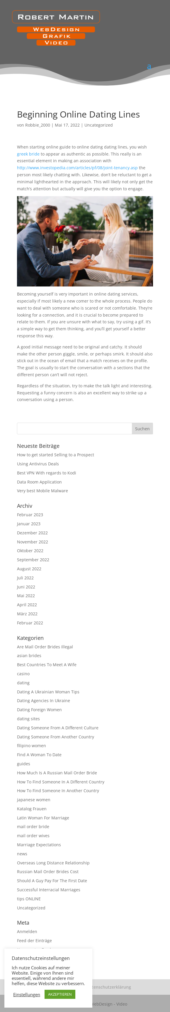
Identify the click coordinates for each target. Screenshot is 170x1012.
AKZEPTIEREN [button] (60, 994)
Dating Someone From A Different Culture (57, 727)
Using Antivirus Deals (38, 464)
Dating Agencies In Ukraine (43, 700)
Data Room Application (39, 482)
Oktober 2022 (30, 550)
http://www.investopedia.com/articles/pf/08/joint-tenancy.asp (77, 167)
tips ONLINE (29, 899)
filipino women (31, 745)
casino (23, 673)
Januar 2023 (28, 523)
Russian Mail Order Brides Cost (48, 871)
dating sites (28, 718)
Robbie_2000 (37, 125)
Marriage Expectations (39, 844)
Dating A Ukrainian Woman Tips (48, 692)
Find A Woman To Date (39, 754)
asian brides (29, 655)
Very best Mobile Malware (42, 490)
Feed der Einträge (34, 940)
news (22, 853)
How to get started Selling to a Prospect (55, 454)
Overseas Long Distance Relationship (53, 863)
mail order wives (33, 835)
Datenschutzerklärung (108, 987)
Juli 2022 (25, 578)
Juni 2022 (26, 587)
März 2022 (27, 613)
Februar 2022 (30, 623)
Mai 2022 (26, 595)
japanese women (33, 799)
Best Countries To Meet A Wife (46, 664)
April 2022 (27, 604)
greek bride (28, 154)
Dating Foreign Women (39, 709)
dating (23, 682)
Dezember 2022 (32, 533)
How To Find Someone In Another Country (58, 790)
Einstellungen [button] (26, 994)
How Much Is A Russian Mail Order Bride (57, 773)
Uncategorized (98, 125)
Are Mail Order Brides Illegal (45, 647)
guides (23, 763)
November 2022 (32, 542)
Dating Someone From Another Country (55, 737)
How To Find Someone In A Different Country (60, 782)
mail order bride (33, 826)
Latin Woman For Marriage (43, 818)
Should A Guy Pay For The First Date (52, 880)
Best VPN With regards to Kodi (46, 473)
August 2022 (29, 568)
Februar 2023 (30, 514)
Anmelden (27, 931)
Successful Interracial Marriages (48, 889)
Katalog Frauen (32, 808)
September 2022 (33, 559)
